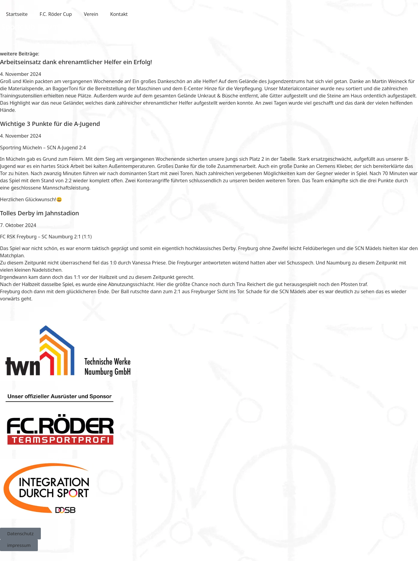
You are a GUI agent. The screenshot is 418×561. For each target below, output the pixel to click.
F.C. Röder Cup (56, 14)
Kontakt (119, 14)
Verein (91, 14)
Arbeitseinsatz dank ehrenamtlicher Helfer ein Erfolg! (76, 62)
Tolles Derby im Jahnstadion (39, 213)
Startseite (17, 14)
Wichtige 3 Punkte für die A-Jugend (50, 124)
